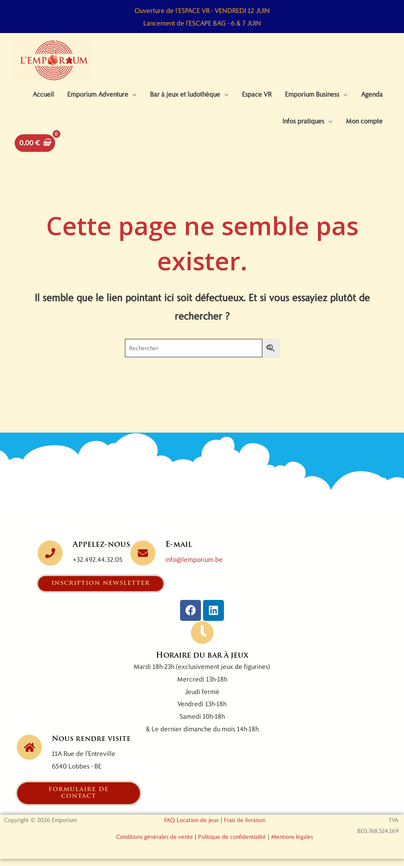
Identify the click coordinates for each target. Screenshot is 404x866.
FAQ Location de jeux (191, 827)
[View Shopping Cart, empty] (35, 150)
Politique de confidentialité (232, 844)
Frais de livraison (244, 827)
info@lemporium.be (194, 566)
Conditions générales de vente (154, 844)
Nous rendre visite (93, 746)
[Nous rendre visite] (29, 754)
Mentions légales (292, 844)
